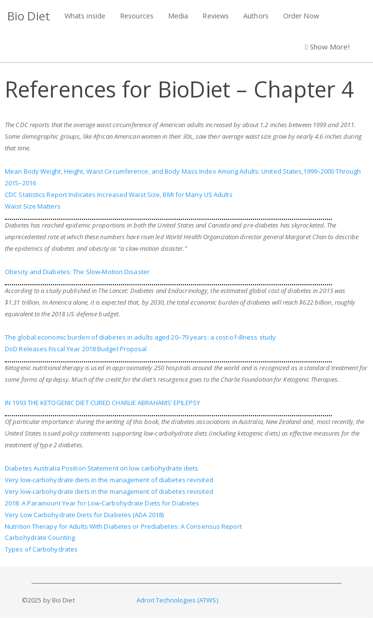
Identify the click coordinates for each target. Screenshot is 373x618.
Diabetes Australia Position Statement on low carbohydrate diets (101, 468)
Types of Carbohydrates (41, 549)
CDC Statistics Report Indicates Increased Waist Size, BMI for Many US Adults (119, 194)
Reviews (216, 15)
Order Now (301, 15)
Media (178, 15)
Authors (256, 15)
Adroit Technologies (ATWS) (177, 600)
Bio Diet (28, 16)
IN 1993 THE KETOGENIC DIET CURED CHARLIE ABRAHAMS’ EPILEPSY (102, 402)
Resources (136, 15)
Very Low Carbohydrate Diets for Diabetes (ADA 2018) (84, 514)
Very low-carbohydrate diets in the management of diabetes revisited (109, 479)
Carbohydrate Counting (40, 537)
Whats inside (85, 15)
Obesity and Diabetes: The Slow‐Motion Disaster (77, 271)
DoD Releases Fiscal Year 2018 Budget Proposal (76, 348)
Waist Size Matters (33, 206)
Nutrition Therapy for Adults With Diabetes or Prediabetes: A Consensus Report (123, 526)
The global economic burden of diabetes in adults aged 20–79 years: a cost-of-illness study (140, 337)
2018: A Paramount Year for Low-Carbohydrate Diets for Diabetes (102, 503)
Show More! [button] (327, 46)
